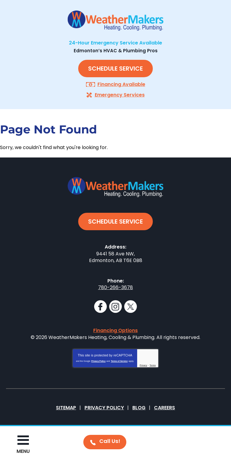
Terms (152, 365)
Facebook (100, 306)
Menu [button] (23, 451)
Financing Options (115, 330)
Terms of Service (119, 361)
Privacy (143, 365)
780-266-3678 (115, 287)
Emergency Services (120, 94)
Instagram (115, 306)
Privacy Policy (98, 361)
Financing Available (121, 84)
